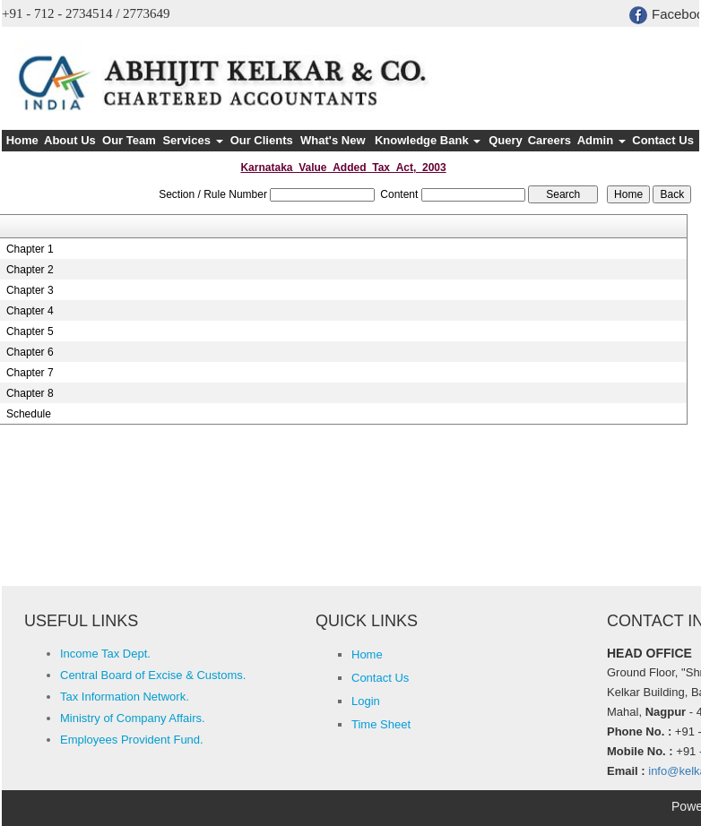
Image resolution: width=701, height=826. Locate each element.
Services (192, 140)
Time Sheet (381, 724)
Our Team (129, 140)
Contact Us (663, 140)
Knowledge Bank (427, 140)
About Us (70, 140)
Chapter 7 (30, 372)
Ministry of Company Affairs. (132, 718)
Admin (601, 140)
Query (506, 140)
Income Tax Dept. (105, 653)
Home (22, 140)
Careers (549, 140)
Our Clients (261, 140)
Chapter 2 (30, 269)
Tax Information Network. (124, 696)
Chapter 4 (30, 311)
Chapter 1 (30, 249)
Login (365, 701)
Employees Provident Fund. (131, 739)
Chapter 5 (30, 331)
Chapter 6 (30, 352)
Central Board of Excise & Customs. (153, 675)
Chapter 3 (30, 290)
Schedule (28, 414)
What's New (332, 140)
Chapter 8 (30, 393)
